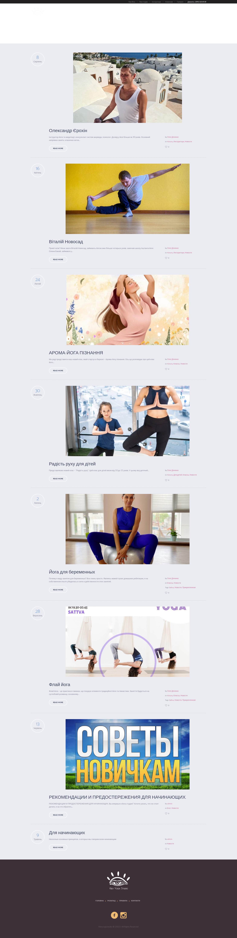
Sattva (171, 587)
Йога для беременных (72, 572)
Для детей (178, 475)
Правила (123, 901)
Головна (99, 901)
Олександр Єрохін (68, 130)
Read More (58, 148)
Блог (169, 808)
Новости (202, 36)
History (170, 141)
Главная (193, 36)
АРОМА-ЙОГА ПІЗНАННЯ (76, 353)
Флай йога (59, 684)
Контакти (135, 901)
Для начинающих (67, 833)
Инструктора (179, 141)
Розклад (111, 901)
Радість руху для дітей (72, 464)
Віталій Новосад (66, 242)
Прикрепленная (188, 587)
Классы (177, 364)
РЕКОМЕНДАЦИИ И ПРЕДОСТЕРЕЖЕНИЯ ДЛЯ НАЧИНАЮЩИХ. (117, 797)
